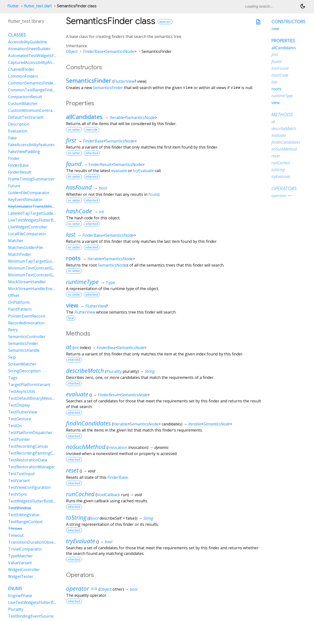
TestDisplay (19, 405)
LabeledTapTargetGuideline (34, 213)
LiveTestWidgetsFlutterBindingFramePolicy (47, 602)
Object (72, 51)
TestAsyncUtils (21, 391)
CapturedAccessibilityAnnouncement (41, 62)
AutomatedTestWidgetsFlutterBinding (43, 55)
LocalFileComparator (27, 233)
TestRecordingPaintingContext (36, 453)
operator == (81, 588)
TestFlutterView (22, 412)
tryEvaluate (143, 170)
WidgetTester (20, 576)
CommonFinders (23, 76)
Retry (13, 329)
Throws (15, 528)
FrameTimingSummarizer (31, 179)
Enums (15, 588)
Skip (12, 357)
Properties (283, 41)
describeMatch (85, 370)
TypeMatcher (20, 556)
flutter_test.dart (38, 6)
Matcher (15, 240)
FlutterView (124, 81)
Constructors (288, 21)
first (71, 140)
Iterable (117, 117)
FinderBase (93, 51)
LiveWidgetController (27, 227)
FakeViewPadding (24, 151)
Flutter (13, 6)
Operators (284, 188)
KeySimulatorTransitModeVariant (39, 206)
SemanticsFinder (88, 80)
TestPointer (19, 439)
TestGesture (19, 419)
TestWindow (19, 508)
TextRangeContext (25, 521)
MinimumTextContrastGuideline (37, 268)
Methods (282, 114)
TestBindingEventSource (31, 616)
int (101, 211)
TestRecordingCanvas (28, 446)
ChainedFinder (21, 69)
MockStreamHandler (27, 281)
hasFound (79, 187)
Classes (17, 35)
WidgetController (24, 569)
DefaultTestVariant (26, 117)
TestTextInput (21, 473)
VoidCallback (108, 494)
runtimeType (82, 282)
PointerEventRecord (26, 316)
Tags (12, 377)
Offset (13, 295)
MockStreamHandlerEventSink (36, 288)
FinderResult (100, 164)
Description (18, 124)
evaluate (119, 170)
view (72, 305)
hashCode (79, 211)
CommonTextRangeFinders (33, 90)
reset (72, 470)
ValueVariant (20, 562)
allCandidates (84, 117)
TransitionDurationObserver (34, 542)
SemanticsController (26, 336)
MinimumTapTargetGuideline (35, 261)
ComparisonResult (25, 96)
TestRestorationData (27, 460)
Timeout (16, 535)
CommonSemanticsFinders (32, 83)
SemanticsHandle (24, 350)
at (68, 347)
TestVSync (17, 494)
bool (103, 188)
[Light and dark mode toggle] (303, 6)
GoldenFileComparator (29, 192)
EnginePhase (20, 595)
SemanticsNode (120, 51)
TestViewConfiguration (29, 487)
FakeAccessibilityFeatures (31, 144)
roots (73, 258)
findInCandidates (88, 423)
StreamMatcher (22, 364)
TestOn (15, 425)
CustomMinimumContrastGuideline (40, 110)
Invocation (117, 447)
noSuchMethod (85, 447)
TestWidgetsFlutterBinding (33, 501)
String (150, 371)
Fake (12, 138)
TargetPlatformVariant (29, 384)
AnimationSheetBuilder (29, 48)
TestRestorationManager (31, 466)
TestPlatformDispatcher (30, 432)
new (275, 28)
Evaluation (17, 131)
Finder (14, 158)
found (73, 164)
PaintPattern (20, 309)
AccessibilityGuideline (27, 42)
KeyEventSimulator (25, 199)
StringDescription (24, 371)
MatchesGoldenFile (25, 247)
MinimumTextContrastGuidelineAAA (41, 275)
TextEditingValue (23, 514)
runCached (80, 494)
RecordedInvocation (26, 323)
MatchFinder (19, 254)
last (70, 234)
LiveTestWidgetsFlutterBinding (36, 220)
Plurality (114, 371)
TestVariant (19, 480)
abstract (165, 21)
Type (110, 282)
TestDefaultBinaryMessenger (35, 398)
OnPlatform (19, 302)
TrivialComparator (25, 549)
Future (14, 185)
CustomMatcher (23, 103)
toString (76, 517)
